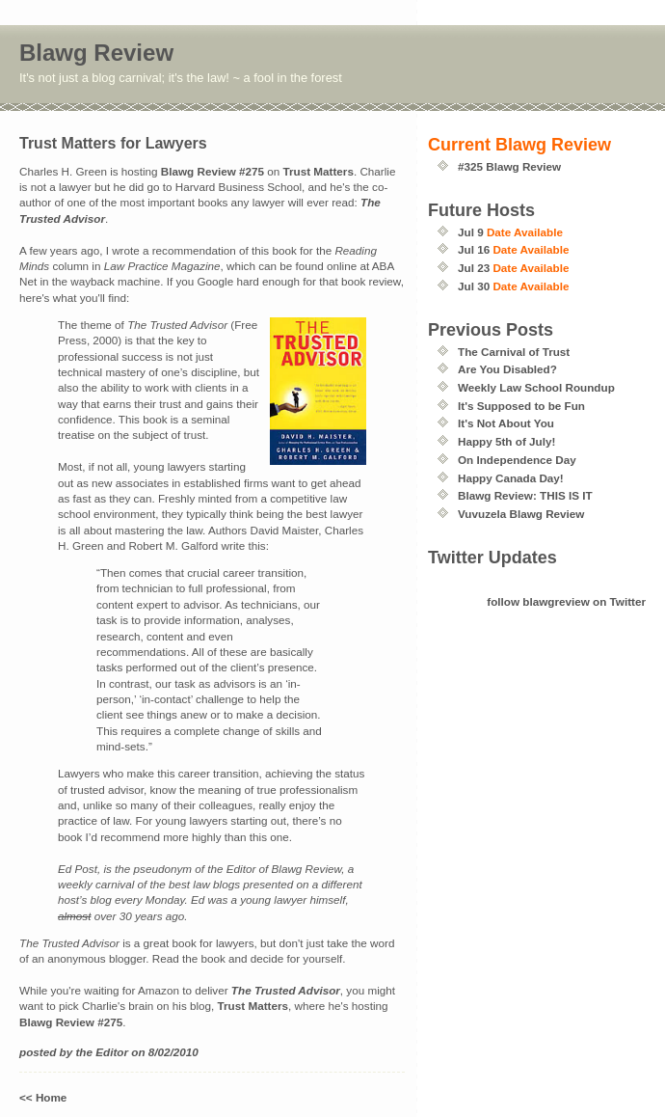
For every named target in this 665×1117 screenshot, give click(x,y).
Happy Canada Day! (511, 478)
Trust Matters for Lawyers (113, 143)
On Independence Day (517, 459)
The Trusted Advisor (285, 990)
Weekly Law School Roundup (536, 387)
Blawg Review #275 (212, 171)
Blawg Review (96, 53)
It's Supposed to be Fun (521, 405)
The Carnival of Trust (514, 351)
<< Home (42, 1097)
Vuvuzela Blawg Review (521, 513)
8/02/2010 (173, 1052)
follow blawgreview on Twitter (566, 601)
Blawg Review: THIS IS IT (525, 495)
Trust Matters (318, 171)
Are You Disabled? (507, 369)
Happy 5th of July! (506, 441)
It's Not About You (506, 423)
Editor (111, 1052)
